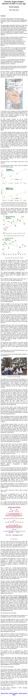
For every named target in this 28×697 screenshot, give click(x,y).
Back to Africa (4, 693)
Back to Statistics (13, 693)
